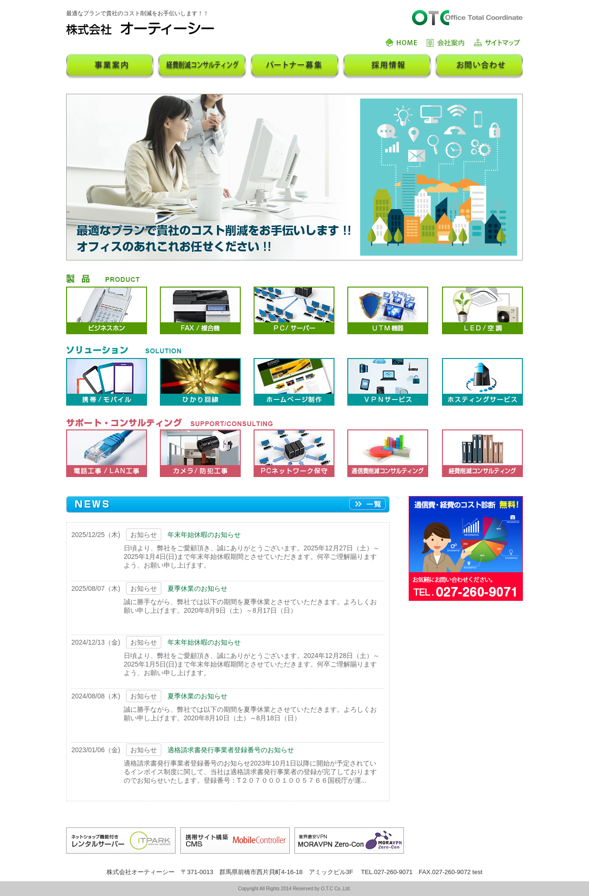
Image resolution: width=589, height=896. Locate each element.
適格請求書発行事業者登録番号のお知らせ (230, 750)
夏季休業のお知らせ (197, 588)
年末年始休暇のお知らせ (204, 534)
